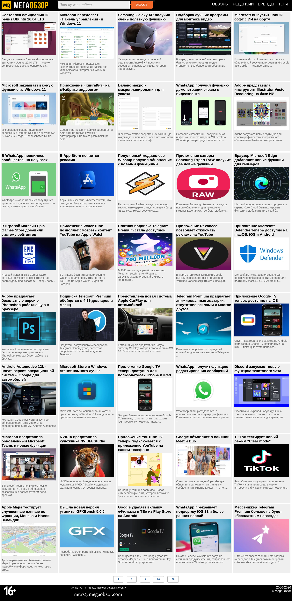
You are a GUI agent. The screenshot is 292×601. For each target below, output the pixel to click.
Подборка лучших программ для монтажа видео (202, 17)
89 (173, 579)
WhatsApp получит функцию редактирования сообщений (202, 368)
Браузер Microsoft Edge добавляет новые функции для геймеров (259, 160)
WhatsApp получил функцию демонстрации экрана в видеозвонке (202, 89)
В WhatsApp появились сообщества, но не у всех (25, 158)
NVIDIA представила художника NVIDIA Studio (82, 439)
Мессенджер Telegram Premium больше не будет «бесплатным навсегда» (258, 511)
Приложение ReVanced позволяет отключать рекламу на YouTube (197, 230)
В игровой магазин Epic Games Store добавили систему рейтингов (23, 230)
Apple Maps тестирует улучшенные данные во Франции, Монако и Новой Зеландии (26, 513)
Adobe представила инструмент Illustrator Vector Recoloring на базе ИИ (260, 89)
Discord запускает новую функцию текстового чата (257, 368)
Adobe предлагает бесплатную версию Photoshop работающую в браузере (25, 302)
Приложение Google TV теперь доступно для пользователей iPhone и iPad (144, 370)
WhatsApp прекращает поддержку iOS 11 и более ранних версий (200, 511)
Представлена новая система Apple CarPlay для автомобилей (145, 300)
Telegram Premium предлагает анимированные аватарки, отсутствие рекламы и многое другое (203, 302)
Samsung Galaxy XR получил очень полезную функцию (144, 17)
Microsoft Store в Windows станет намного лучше (83, 368)
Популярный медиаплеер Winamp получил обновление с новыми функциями (145, 160)
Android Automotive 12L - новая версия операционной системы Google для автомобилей (28, 372)
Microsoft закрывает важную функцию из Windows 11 (28, 87)
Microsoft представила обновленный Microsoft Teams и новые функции (24, 441)
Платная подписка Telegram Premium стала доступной (143, 228)
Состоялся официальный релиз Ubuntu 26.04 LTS (25, 17)
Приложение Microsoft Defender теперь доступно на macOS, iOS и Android (261, 230)
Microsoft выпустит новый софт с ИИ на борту (258, 17)
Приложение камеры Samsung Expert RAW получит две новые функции (203, 160)
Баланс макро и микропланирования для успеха (141, 89)
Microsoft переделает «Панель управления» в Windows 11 (81, 19)
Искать (141, 4)
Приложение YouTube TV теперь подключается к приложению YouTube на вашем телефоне (140, 443)
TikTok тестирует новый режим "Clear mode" (256, 439)
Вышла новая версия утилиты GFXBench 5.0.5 (82, 509)
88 (158, 579)
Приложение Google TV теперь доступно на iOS (256, 298)
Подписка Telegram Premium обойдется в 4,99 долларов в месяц (86, 300)
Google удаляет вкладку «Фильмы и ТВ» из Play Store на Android (144, 511)
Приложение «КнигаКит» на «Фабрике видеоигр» (85, 87)
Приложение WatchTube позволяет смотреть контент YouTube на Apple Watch (86, 230)
